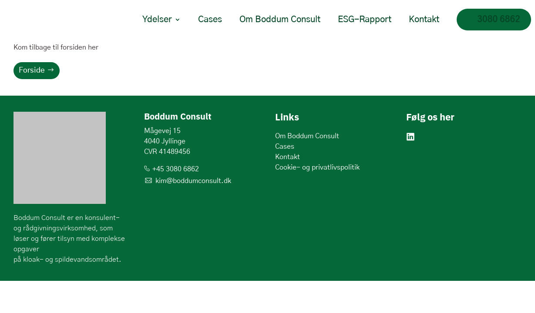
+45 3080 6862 (175, 169)
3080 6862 (498, 19)
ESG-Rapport (364, 19)
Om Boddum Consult (279, 19)
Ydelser (157, 19)
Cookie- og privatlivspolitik (317, 167)
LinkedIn (431, 137)
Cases (210, 19)
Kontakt (424, 19)
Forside (32, 70)
